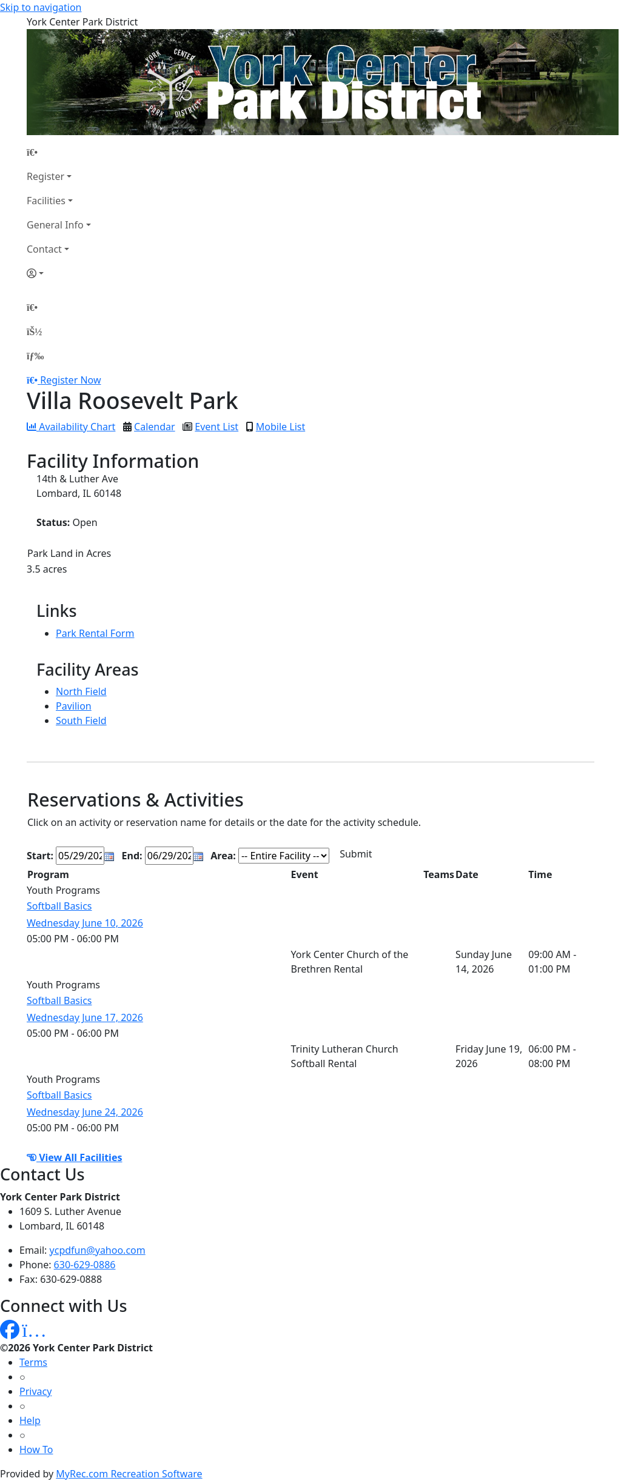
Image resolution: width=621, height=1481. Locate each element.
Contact (44, 249)
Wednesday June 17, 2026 (85, 1017)
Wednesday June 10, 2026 (85, 923)
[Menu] (35, 356)
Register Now (70, 380)
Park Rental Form (95, 633)
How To (36, 1449)
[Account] (59, 273)
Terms (33, 1362)
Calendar (154, 426)
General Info (55, 224)
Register (45, 176)
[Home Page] (59, 152)
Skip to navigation (40, 7)
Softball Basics (59, 906)
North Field (81, 691)
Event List (216, 426)
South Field (81, 720)
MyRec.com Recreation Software (129, 1473)
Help (30, 1420)
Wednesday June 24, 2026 (85, 1112)
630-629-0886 (85, 1264)
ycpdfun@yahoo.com (98, 1250)
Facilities (46, 200)
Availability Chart (71, 426)
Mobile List (280, 426)
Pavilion (74, 706)
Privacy (35, 1391)
